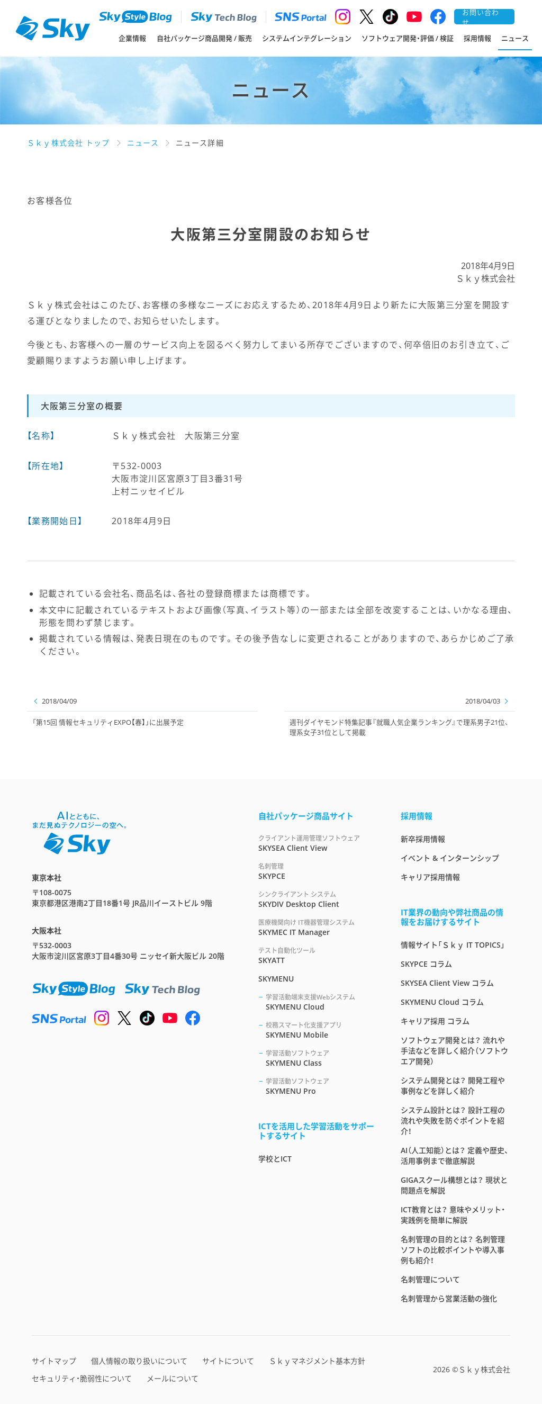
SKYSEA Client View (316, 843)
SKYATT (316, 955)
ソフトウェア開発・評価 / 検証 (408, 38)
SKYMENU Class (320, 1058)
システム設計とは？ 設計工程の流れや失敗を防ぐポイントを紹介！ (453, 1120)
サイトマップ (54, 1361)
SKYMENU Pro (320, 1086)
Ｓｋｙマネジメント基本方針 (317, 1361)
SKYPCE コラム (426, 964)
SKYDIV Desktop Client (316, 899)
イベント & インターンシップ (450, 858)
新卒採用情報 (423, 839)
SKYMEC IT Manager (316, 927)
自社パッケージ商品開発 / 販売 (204, 38)
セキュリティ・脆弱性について (82, 1378)
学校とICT (275, 1159)
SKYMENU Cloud (320, 1002)
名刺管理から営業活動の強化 (449, 1298)
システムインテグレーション (306, 38)
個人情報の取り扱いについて (139, 1361)
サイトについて (228, 1361)
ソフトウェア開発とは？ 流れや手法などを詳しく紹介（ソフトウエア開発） (454, 1050)
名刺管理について (430, 1279)
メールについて (172, 1378)
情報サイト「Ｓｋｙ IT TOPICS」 (453, 945)
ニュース (515, 38)
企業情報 (132, 38)
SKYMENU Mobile (320, 1030)
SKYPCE (316, 871)
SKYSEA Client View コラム (447, 983)
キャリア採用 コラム (435, 1021)
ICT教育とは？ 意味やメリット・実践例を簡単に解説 (453, 1214)
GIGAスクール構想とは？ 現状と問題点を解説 (454, 1185)
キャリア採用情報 (430, 877)
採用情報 (477, 38)
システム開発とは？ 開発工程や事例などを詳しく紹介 (453, 1085)
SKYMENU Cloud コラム (442, 1002)
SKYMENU (276, 979)
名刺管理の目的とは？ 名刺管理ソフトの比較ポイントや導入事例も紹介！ (453, 1249)
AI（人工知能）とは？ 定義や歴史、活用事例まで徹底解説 (455, 1155)
